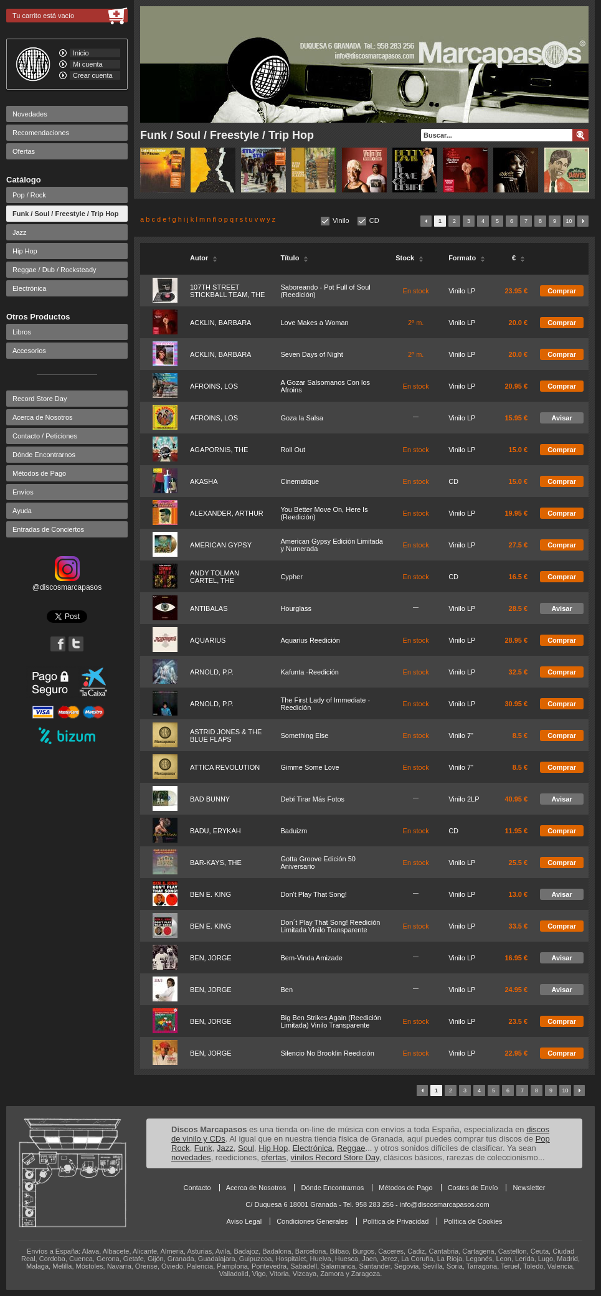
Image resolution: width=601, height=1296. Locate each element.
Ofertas (23, 151)
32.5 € (518, 672)
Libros (21, 332)
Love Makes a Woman (314, 322)
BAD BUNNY (210, 799)
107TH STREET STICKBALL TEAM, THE (227, 290)
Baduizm (293, 831)
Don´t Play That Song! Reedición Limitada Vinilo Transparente (330, 926)
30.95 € (516, 703)
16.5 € (518, 576)
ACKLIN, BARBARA (220, 322)
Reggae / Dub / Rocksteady (54, 269)
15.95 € (516, 418)
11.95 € (516, 831)
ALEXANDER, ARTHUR (226, 513)
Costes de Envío (473, 1187)
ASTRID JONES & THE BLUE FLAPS (226, 735)
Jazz (19, 232)
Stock (409, 258)
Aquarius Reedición (309, 640)
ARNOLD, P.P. (212, 672)
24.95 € (516, 989)
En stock (416, 291)
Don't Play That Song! (313, 894)
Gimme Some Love (309, 767)
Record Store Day (39, 398)
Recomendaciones (40, 132)
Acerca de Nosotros (42, 417)
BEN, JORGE (211, 958)
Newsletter (529, 1187)
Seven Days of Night (311, 354)
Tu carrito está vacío (43, 15)
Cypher (291, 576)
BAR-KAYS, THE (216, 862)
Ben (286, 989)
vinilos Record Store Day (335, 1157)
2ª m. (416, 322)
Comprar (561, 291)
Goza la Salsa (301, 418)
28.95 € (516, 640)
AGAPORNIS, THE (219, 449)
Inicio (81, 53)
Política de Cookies (472, 1221)
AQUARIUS (207, 640)
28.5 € (518, 608)
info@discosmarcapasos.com (445, 1204)
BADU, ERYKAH (215, 831)
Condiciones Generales (312, 1221)
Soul (246, 1148)
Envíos (23, 492)
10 (569, 221)
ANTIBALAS (209, 608)
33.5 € (518, 926)
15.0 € (518, 449)
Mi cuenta (88, 64)
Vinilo (341, 220)
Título (294, 258)
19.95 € (516, 513)
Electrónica (29, 288)
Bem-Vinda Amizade (311, 958)
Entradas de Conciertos (48, 529)
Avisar (561, 418)
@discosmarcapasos (67, 583)
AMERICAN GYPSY (221, 545)
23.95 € (516, 291)
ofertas (274, 1157)
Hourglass (295, 608)
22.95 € (516, 1053)
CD (374, 220)
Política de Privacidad (396, 1221)
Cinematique (299, 481)
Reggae (351, 1148)
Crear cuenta (93, 75)
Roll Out (292, 449)
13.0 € (518, 894)
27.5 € (518, 545)
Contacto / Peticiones (44, 436)
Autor (203, 258)
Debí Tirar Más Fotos (312, 799)
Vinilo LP (461, 291)
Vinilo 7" (460, 735)
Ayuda (22, 510)
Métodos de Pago (39, 473)
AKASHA (204, 481)
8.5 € (520, 735)
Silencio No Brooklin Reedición (327, 1053)
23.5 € (518, 1021)
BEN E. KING (210, 894)
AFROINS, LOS (214, 386)
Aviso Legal (244, 1221)
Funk (203, 1148)
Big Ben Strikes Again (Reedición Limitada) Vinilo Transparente (330, 1021)
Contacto (197, 1187)
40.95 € (516, 799)
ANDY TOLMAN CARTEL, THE (214, 576)
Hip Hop (24, 251)
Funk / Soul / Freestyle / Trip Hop (65, 213)
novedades (191, 1157)
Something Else (304, 735)
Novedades (29, 114)
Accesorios (29, 350)
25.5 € (518, 862)
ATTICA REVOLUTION (225, 767)
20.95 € (516, 386)
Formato (466, 258)
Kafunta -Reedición (309, 672)
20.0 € (518, 322)
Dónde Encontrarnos (43, 454)
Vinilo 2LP (463, 799)
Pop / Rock (29, 195)
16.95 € (516, 958)
